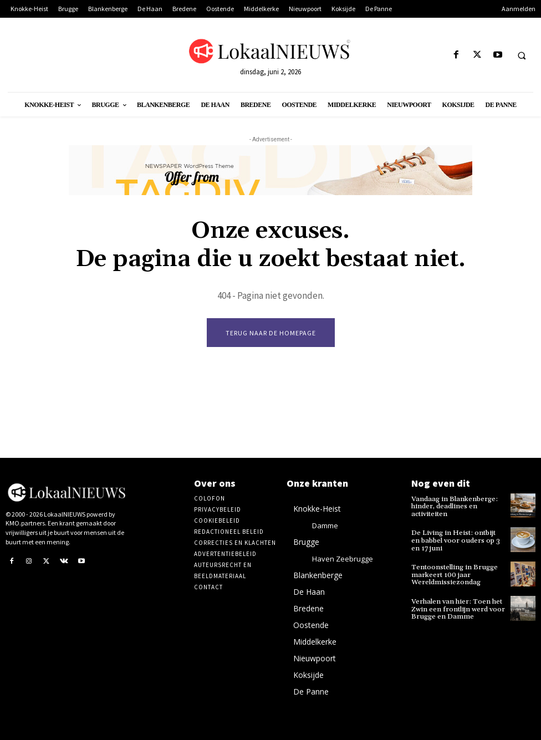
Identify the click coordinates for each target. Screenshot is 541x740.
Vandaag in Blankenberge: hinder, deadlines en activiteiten (452, 506)
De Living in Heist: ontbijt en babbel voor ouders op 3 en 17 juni (457, 539)
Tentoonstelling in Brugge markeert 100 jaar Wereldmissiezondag (453, 573)
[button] (521, 55)
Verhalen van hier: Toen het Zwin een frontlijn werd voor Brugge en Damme (457, 606)
